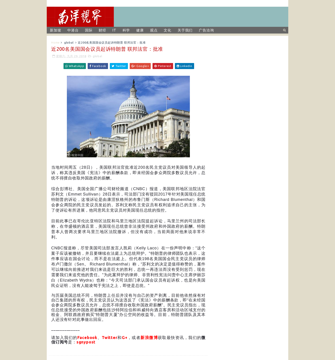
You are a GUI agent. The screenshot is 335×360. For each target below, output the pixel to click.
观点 (154, 30)
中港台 (72, 30)
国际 (89, 30)
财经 (102, 30)
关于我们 (185, 30)
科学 (126, 30)
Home (55, 42)
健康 (140, 30)
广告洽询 (206, 30)
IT (114, 30)
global (69, 42)
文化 (167, 30)
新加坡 (55, 30)
